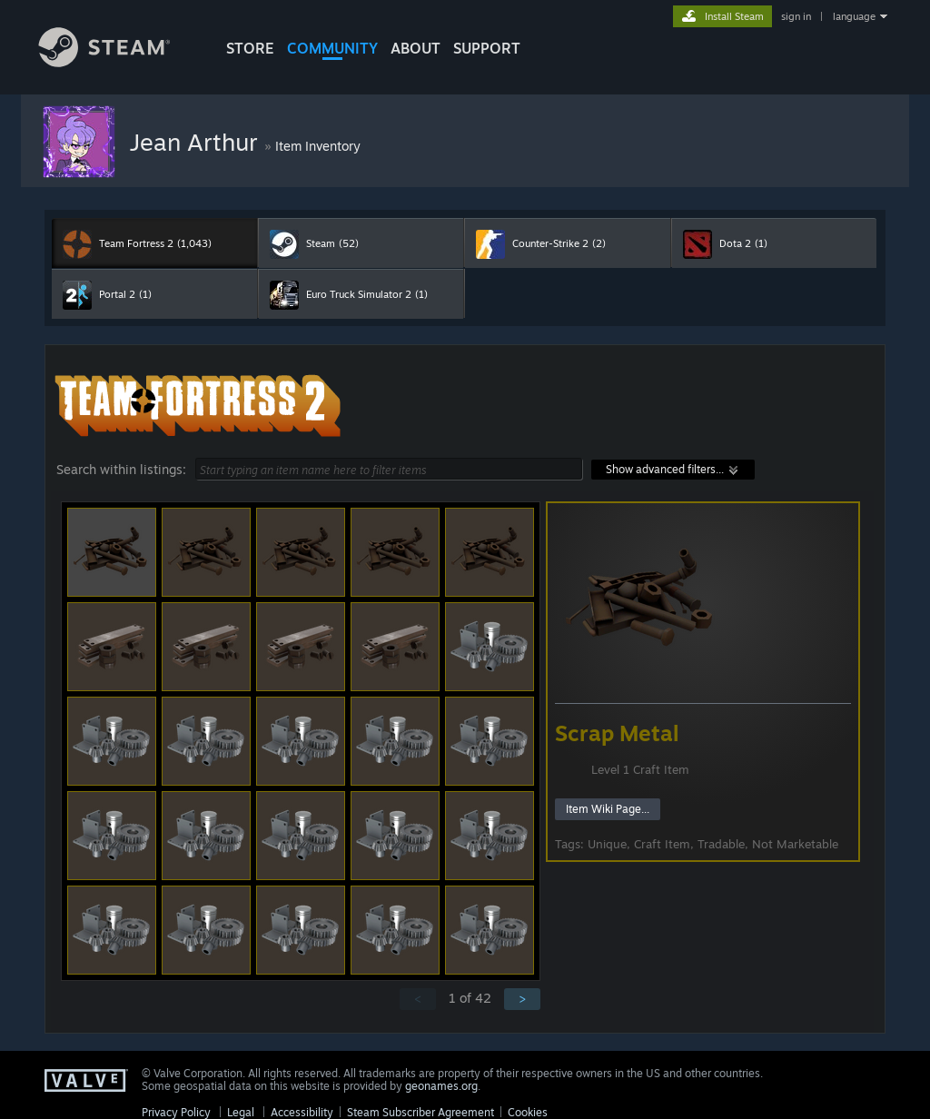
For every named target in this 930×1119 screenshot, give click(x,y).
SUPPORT (486, 48)
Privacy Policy (176, 1112)
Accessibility (302, 1112)
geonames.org (441, 1086)
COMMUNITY (332, 48)
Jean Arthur (197, 141)
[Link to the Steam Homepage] (118, 62)
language (854, 16)
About (415, 48)
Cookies (528, 1112)
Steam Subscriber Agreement (420, 1112)
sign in (796, 16)
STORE (250, 48)
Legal (240, 1112)
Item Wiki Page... (607, 809)
